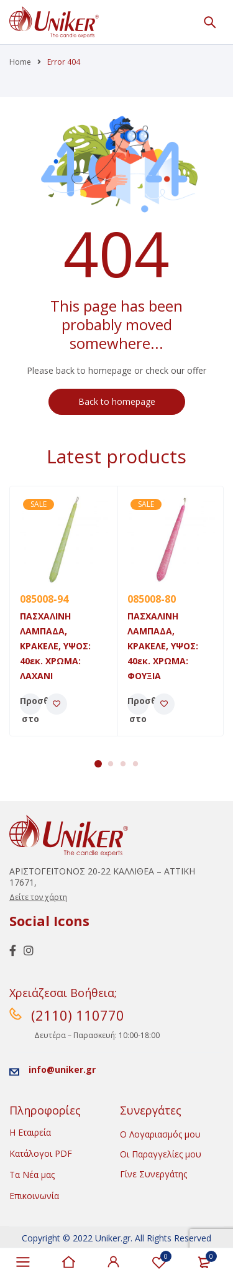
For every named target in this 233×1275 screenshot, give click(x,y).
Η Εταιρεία (30, 1132)
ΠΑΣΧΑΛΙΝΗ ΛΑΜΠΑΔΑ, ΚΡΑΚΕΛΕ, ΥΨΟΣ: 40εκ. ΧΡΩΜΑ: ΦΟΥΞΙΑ (162, 646)
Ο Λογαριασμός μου (160, 1134)
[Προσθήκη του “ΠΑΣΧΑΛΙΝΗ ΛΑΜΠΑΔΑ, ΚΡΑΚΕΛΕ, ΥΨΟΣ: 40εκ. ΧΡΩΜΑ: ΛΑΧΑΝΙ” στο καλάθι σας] (30, 704)
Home (20, 62)
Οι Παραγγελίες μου (160, 1154)
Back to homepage (116, 401)
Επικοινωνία (34, 1196)
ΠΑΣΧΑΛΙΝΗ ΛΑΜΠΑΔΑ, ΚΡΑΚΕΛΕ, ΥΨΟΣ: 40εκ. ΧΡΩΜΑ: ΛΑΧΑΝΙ (55, 646)
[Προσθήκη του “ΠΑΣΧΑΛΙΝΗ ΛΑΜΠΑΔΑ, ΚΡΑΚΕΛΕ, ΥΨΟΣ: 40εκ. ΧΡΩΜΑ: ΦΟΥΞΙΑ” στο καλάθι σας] (137, 704)
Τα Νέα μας (32, 1174)
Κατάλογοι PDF (40, 1153)
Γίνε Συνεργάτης (153, 1174)
